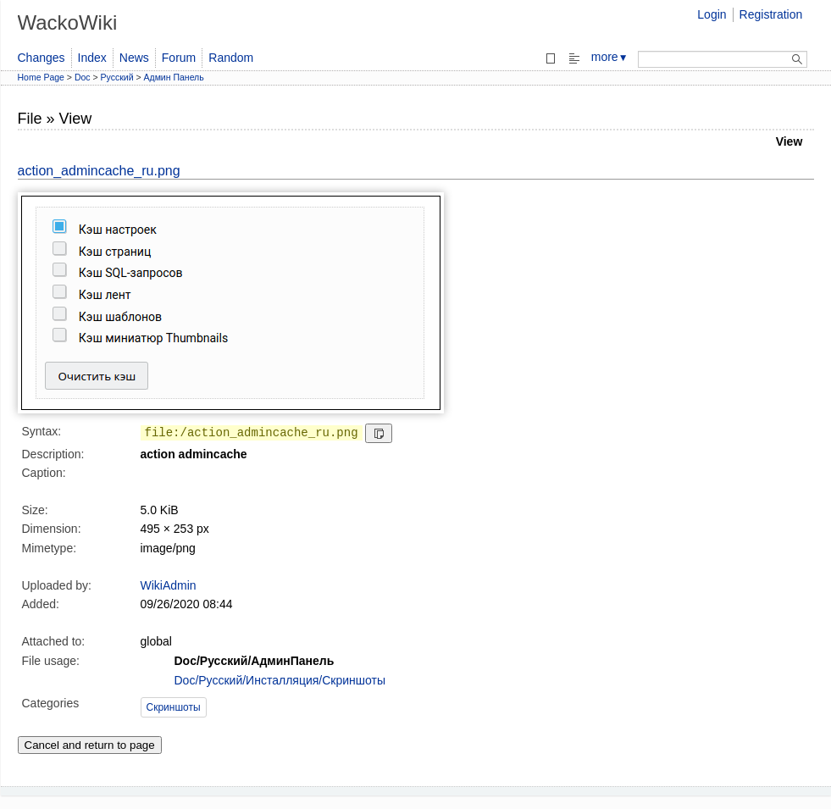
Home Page (41, 77)
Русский (117, 77)
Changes (41, 57)
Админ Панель (174, 77)
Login (711, 14)
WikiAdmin (169, 585)
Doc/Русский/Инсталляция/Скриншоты (280, 680)
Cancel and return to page (90, 745)
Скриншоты (174, 707)
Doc (83, 77)
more (610, 57)
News (134, 57)
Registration (771, 14)
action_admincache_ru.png (99, 170)
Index (92, 57)
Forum (179, 57)
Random (230, 57)
